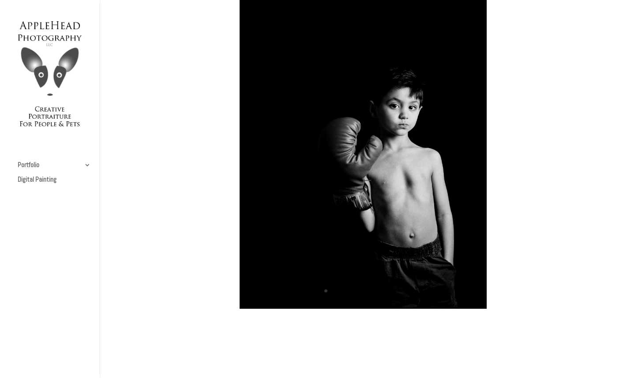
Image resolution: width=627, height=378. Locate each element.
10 (393, 290)
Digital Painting (37, 179)
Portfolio (28, 165)
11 (400, 290)
